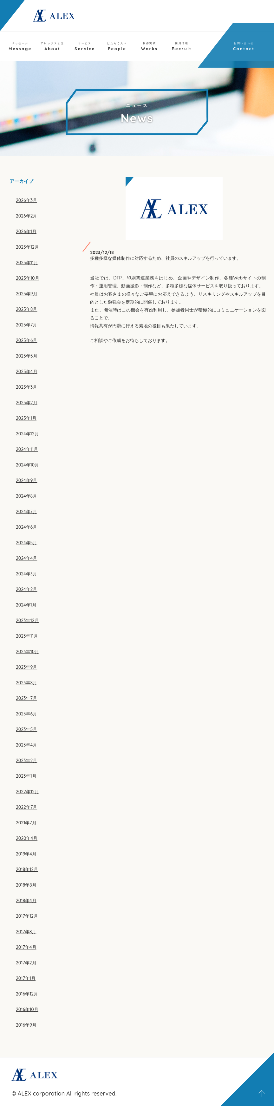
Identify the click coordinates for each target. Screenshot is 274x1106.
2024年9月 (26, 480)
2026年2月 (26, 216)
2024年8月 (26, 496)
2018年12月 (27, 869)
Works (149, 46)
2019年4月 (26, 854)
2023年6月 (26, 714)
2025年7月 (26, 325)
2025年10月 (27, 278)
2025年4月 (26, 371)
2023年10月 (27, 651)
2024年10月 (27, 465)
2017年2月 (26, 963)
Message (20, 46)
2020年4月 (26, 838)
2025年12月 (27, 247)
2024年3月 (26, 574)
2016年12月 (27, 994)
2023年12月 (27, 620)
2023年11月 (27, 636)
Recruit (182, 46)
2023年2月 (26, 760)
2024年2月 (26, 589)
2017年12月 (27, 916)
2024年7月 (26, 511)
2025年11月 (27, 262)
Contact (244, 46)
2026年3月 (26, 200)
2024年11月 (27, 449)
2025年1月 (26, 418)
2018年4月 (26, 900)
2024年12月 (27, 434)
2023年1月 (26, 776)
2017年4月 (26, 947)
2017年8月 (26, 932)
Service (85, 46)
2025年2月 (26, 403)
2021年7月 (26, 823)
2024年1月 (26, 605)
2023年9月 (26, 667)
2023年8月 (26, 683)
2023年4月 (26, 745)
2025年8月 (26, 309)
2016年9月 (26, 1025)
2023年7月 (26, 698)
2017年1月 (26, 978)
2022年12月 (27, 791)
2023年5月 (26, 729)
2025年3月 (26, 387)
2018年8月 (26, 885)
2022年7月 (26, 807)
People (117, 46)
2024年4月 (26, 558)
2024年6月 (26, 527)
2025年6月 (26, 340)
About (52, 46)
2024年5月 (26, 543)
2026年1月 (26, 231)
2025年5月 (26, 356)
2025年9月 (26, 294)
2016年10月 (27, 1009)
